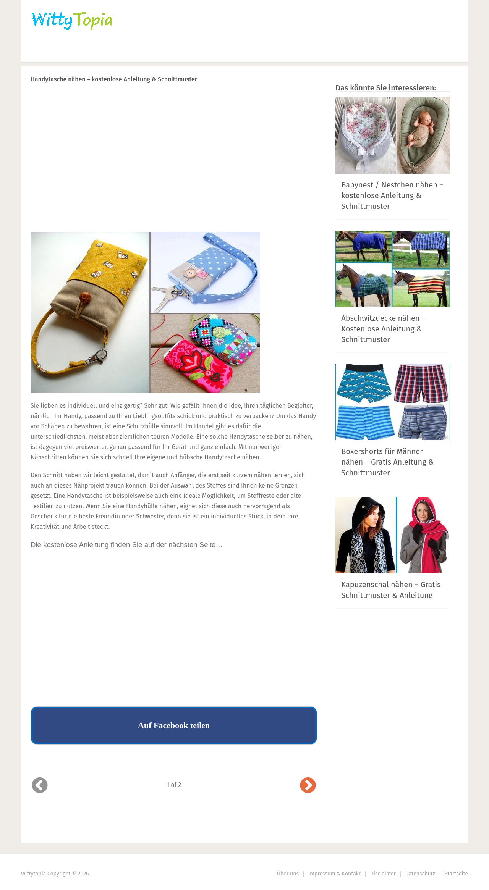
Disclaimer (383, 874)
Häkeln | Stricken (96, 51)
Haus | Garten (203, 51)
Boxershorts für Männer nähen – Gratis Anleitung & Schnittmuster (387, 462)
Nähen (152, 51)
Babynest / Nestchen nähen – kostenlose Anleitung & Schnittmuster (392, 195)
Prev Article (239, 99)
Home (40, 51)
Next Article (291, 99)
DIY (256, 51)
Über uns (288, 874)
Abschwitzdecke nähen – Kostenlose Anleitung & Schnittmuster (383, 328)
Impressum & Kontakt (334, 874)
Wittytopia (33, 874)
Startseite (456, 874)
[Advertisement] (174, 172)
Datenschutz (420, 874)
